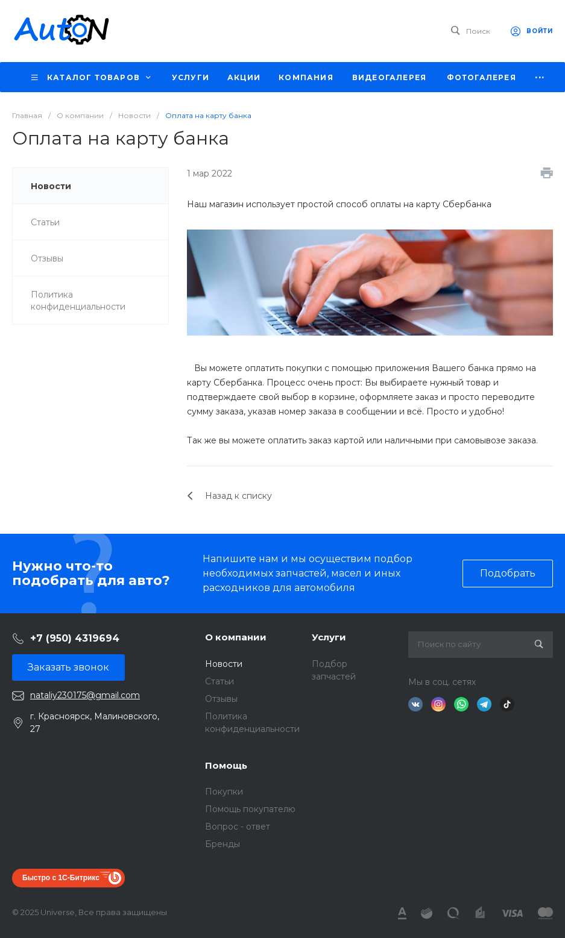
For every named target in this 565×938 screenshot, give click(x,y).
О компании (236, 637)
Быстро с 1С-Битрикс (60, 878)
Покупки (224, 791)
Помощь (226, 765)
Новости (223, 663)
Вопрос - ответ (237, 826)
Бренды (222, 844)
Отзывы (221, 698)
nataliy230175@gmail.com (85, 695)
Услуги (329, 637)
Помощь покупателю (250, 809)
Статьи (219, 681)
